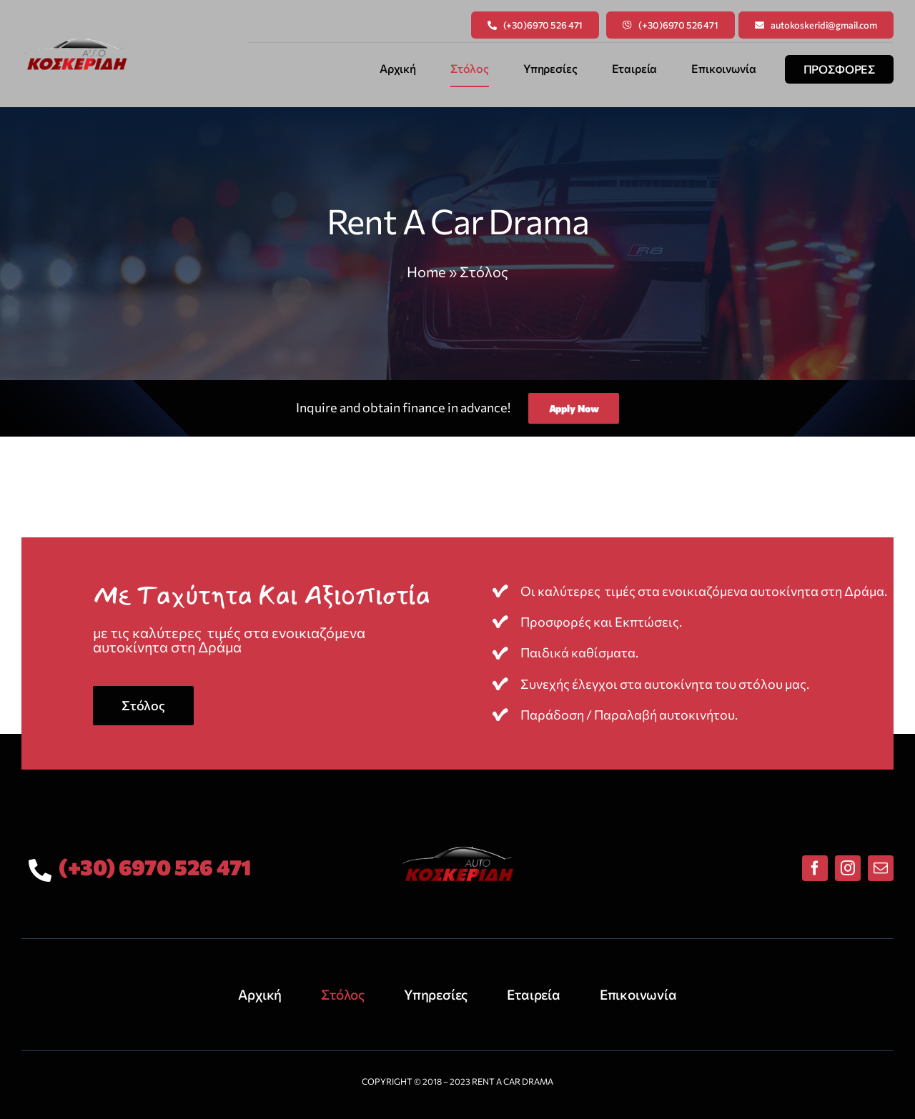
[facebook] (815, 868)
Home (426, 271)
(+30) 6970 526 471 (155, 866)
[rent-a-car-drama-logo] (75, 39)
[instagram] (848, 868)
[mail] (881, 868)
